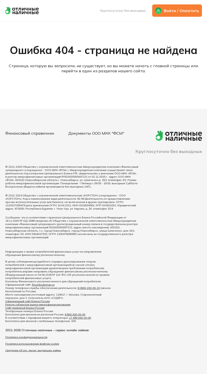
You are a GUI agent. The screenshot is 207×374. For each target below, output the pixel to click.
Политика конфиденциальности (26, 337)
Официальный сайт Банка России (27, 301)
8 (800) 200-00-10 (89, 288)
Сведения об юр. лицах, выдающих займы (33, 350)
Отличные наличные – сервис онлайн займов (55, 330)
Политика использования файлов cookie (32, 343)
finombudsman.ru (43, 284)
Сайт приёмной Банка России (24, 307)
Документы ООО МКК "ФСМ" (96, 133)
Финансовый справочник (29, 133)
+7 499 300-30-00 (80, 317)
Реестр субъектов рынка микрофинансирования (37, 304)
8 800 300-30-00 (75, 314)
